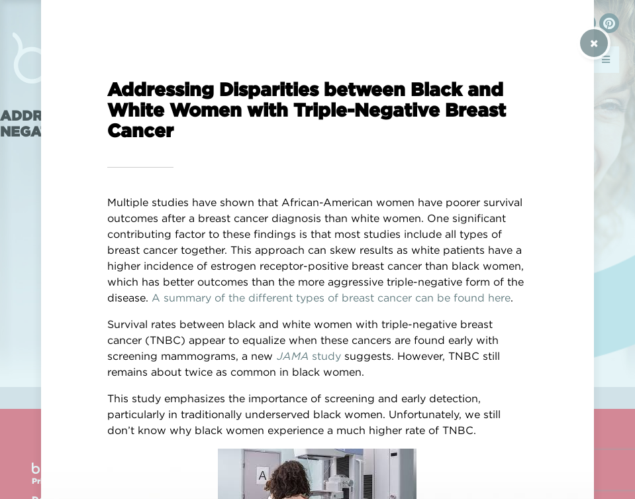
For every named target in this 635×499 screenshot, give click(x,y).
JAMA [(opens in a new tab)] (292, 356)
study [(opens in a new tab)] (325, 356)
